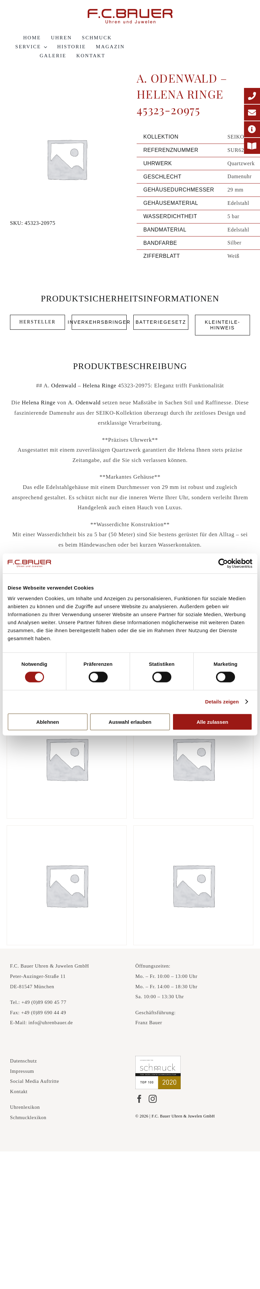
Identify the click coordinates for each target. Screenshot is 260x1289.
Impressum (22, 1071)
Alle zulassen (212, 721)
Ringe (109, 385)
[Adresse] (252, 129)
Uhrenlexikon (25, 1107)
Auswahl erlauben (130, 721)
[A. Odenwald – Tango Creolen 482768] (193, 885)
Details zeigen (222, 701)
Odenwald (63, 385)
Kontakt (19, 1091)
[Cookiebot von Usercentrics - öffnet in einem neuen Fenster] (223, 564)
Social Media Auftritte (34, 1081)
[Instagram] (153, 1099)
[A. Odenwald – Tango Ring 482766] (66, 885)
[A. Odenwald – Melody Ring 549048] (193, 758)
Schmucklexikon (28, 1117)
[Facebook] (139, 1099)
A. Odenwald (84, 402)
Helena (91, 385)
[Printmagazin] (252, 146)
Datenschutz (23, 1061)
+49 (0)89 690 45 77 (43, 1002)
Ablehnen (47, 721)
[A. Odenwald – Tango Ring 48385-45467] (66, 758)
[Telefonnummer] (252, 96)
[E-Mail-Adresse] (252, 113)
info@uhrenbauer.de (50, 1022)
